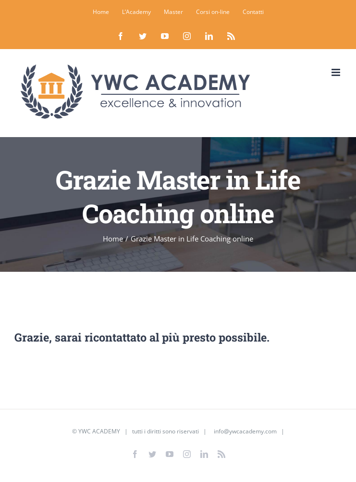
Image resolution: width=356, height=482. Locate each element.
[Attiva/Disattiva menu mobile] (336, 72)
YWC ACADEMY (99, 431)
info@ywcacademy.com (245, 431)
